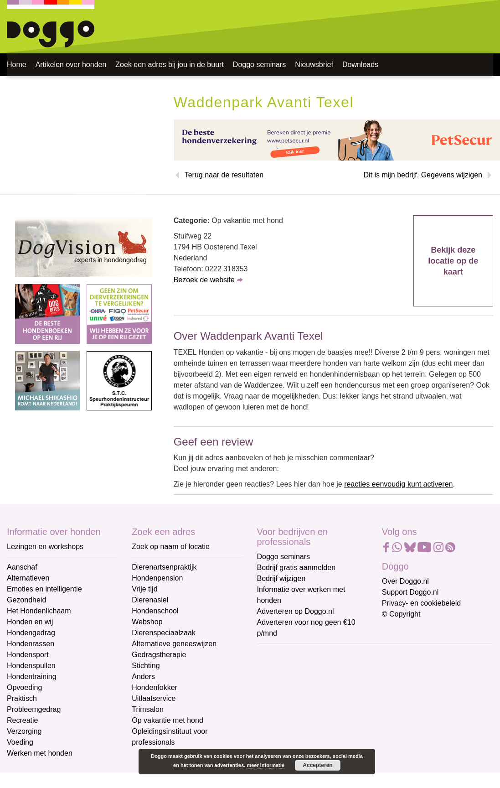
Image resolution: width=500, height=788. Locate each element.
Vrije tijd (144, 589)
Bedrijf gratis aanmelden (296, 567)
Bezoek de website (204, 280)
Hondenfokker (154, 687)
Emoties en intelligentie (44, 589)
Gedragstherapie (159, 654)
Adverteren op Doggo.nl (295, 611)
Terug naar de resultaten (224, 175)
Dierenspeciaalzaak (164, 633)
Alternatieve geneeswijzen (174, 644)
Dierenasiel (150, 600)
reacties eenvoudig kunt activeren (398, 484)
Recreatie (22, 720)
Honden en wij (30, 622)
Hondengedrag (31, 633)
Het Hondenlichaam (39, 611)
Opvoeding (24, 687)
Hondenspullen (31, 665)
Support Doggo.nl (410, 592)
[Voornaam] (322, 699)
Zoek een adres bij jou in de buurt (169, 64)
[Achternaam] (322, 729)
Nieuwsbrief (314, 64)
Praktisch (22, 698)
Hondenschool (155, 611)
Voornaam (274, 685)
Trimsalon (148, 709)
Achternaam (277, 715)
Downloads (360, 64)
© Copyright (401, 614)
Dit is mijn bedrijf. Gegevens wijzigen (422, 175)
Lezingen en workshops (45, 546)
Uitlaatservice (153, 698)
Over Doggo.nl (405, 581)
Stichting (146, 665)
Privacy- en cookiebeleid (421, 603)
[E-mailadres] (322, 669)
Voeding (20, 742)
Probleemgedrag (34, 709)
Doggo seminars (259, 64)
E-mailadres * (279, 654)
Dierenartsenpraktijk (164, 567)
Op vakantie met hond (167, 720)
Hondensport (28, 654)
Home (16, 64)
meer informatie (265, 765)
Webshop (147, 622)
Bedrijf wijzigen (281, 578)
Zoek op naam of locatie (171, 546)
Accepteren (317, 765)
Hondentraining (32, 676)
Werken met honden (39, 753)
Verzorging (24, 731)
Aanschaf (22, 567)
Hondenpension (157, 578)
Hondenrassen (30, 644)
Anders (143, 676)
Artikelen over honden (71, 64)
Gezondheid (26, 600)
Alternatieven (28, 578)
